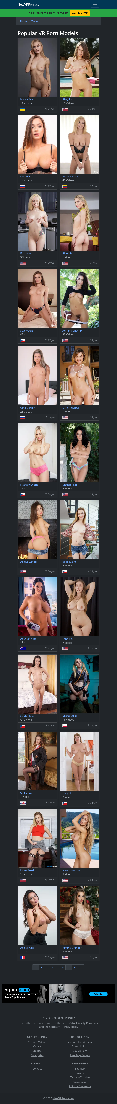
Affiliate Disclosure (80, 1086)
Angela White (28, 638)
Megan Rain (69, 484)
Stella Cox (26, 793)
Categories (37, 1055)
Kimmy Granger (71, 947)
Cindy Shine (27, 716)
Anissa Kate (27, 947)
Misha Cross (69, 716)
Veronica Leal (70, 176)
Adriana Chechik (72, 330)
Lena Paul (68, 639)
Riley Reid (68, 99)
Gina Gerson (27, 408)
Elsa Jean (25, 253)
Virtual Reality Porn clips (83, 1023)
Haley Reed (27, 870)
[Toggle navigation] (95, 4)
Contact (37, 1068)
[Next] (81, 967)
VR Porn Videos (37, 1042)
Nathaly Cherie (29, 484)
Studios (37, 1051)
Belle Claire (69, 561)
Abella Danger (28, 561)
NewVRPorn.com (30, 4)
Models (37, 1046)
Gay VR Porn (80, 1051)
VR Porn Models (67, 1027)
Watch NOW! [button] (80, 13)
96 (75, 967)
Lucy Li (66, 793)
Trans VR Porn (80, 1046)
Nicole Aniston (71, 870)
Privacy (80, 1073)
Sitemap (80, 1068)
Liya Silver (26, 176)
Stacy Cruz (26, 330)
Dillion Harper (70, 407)
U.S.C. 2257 (79, 1082)
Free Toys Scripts (80, 1055)
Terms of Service (80, 1077)
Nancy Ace (26, 99)
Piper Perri (68, 253)
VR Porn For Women (80, 1042)
